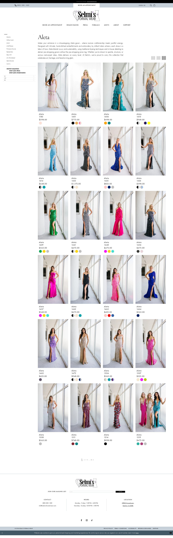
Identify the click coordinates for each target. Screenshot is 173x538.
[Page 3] (84, 460)
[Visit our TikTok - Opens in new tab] (92, 523)
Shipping (155, 531)
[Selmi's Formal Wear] (86, 16)
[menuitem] (22, 6)
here (137, 536)
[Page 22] (94, 460)
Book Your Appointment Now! (99, 2)
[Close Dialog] (3, 536)
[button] (142, 6)
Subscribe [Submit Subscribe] (114, 493)
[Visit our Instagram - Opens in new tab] (87, 523)
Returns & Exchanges (144, 531)
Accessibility (132, 531)
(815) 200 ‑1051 (47, 506)
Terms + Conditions (121, 531)
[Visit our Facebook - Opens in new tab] (81, 523)
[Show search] (151, 6)
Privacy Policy (108, 531)
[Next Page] (98, 460)
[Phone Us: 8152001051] (22, 6)
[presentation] (53, 88)
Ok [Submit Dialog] (169, 536)
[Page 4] (87, 460)
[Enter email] (85, 493)
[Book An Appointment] (86, 6)
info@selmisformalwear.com (47, 508)
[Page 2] (81, 460)
